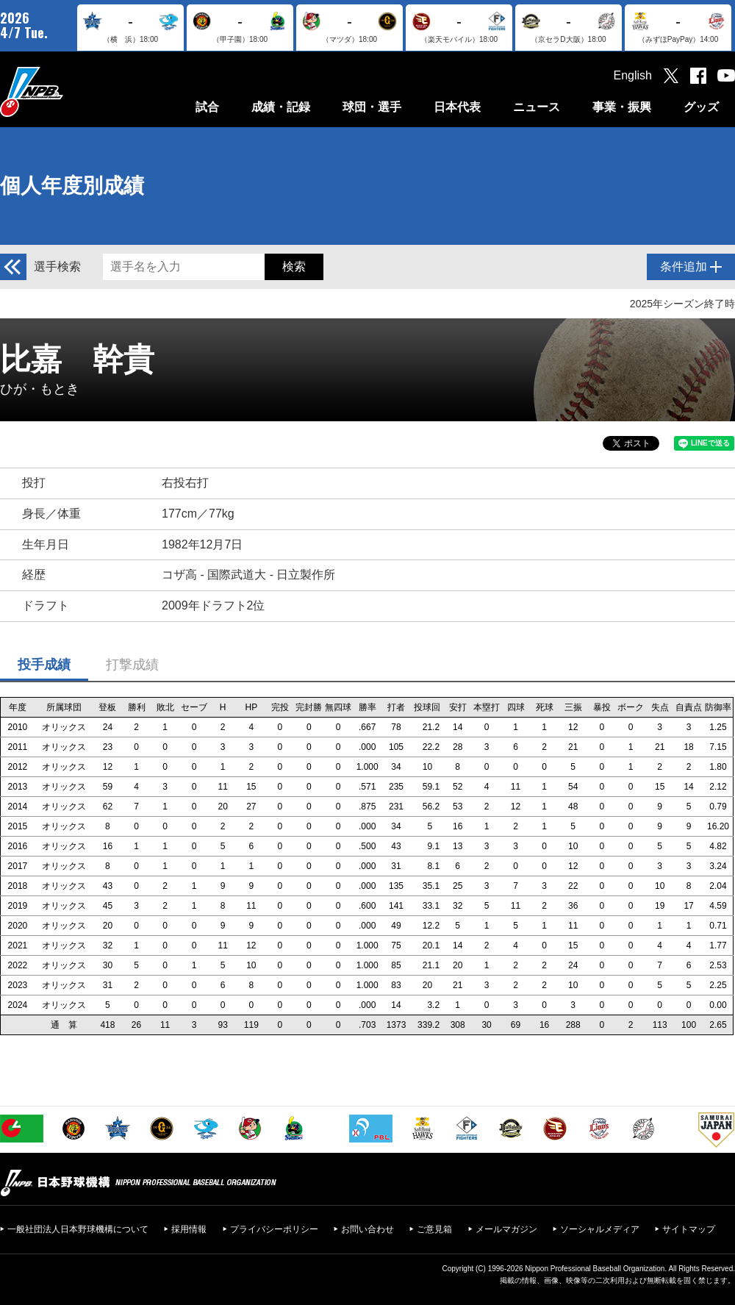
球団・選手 (372, 107)
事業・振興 (621, 107)
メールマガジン (506, 1229)
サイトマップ (688, 1229)
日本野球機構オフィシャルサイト (68, 91)
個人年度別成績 (72, 185)
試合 (207, 107)
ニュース (536, 107)
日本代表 (457, 107)
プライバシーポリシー (274, 1229)
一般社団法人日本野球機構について (77, 1229)
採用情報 (189, 1229)
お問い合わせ (367, 1229)
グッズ (701, 107)
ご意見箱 (434, 1229)
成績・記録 (280, 107)
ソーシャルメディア (599, 1229)
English (633, 75)
